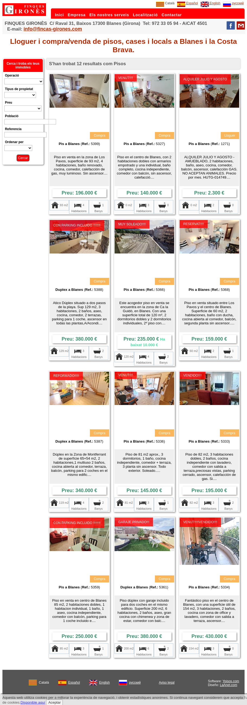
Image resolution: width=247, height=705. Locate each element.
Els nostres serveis (109, 15)
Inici (59, 15)
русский (233, 3)
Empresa (77, 15)
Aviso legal (167, 682)
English (210, 3)
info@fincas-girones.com (53, 29)
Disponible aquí (33, 702)
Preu (8, 102)
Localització (145, 15)
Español (187, 3)
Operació (12, 75)
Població (11, 116)
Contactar (172, 15)
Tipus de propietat (19, 89)
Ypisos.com (231, 681)
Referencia (13, 129)
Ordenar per (14, 142)
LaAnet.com (228, 685)
